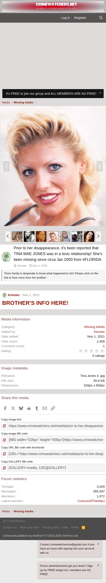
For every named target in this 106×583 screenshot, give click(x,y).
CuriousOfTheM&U (91, 501)
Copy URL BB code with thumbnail (22, 447)
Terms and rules (29, 527)
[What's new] (92, 18)
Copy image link (11, 419)
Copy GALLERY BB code (17, 461)
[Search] (101, 18)
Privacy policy (50, 527)
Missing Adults (94, 327)
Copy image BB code (14, 433)
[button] (7, 236)
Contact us (9, 527)
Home (75, 527)
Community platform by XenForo (40, 535)
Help (65, 527)
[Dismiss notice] (100, 93)
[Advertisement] (53, 55)
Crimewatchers (14, 521)
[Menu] (5, 18)
